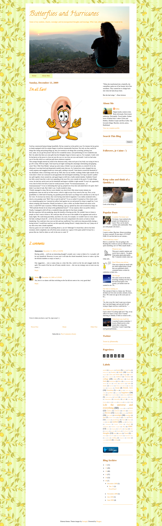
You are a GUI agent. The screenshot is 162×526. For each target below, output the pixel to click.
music (130, 413)
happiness (125, 392)
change (125, 374)
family (105, 386)
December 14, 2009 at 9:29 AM (52, 277)
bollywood (105, 372)
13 (106, 468)
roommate (108, 424)
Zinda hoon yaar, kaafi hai (120, 319)
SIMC (130, 426)
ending (115, 383)
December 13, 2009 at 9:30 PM (53, 251)
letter (126, 402)
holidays (125, 395)
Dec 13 (111, 486)
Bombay (113, 372)
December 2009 (112, 483)
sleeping (114, 429)
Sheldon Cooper (115, 426)
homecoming (108, 397)
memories (117, 411)
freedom (110, 388)
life (130, 402)
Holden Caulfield (112, 395)
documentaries (127, 381)
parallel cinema (112, 417)
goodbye (110, 393)
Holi (120, 395)
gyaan (117, 392)
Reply (36, 270)
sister (108, 429)
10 (106, 477)
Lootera (121, 408)
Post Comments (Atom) (68, 334)
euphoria (122, 383)
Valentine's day (129, 435)
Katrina (105, 402)
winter (128, 438)
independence (124, 397)
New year (109, 415)
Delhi (104, 381)
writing (116, 440)
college (105, 379)
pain (104, 417)
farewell (111, 385)
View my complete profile (111, 128)
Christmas (127, 377)
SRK (131, 429)
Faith (128, 383)
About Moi (46, 76)
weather (107, 438)
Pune (123, 420)
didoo (119, 381)
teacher (113, 431)
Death (128, 379)
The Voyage (116, 275)
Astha (37, 277)
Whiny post (106, 230)
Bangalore (111, 370)
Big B (124, 370)
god (122, 390)
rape (123, 422)
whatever (121, 438)
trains (120, 433)
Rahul (129, 419)
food (104, 388)
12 (106, 471)
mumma (124, 413)
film (130, 385)
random (115, 422)
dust (110, 383)
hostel (116, 397)
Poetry (131, 417)
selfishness (105, 426)
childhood (119, 377)
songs (126, 429)
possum (108, 419)
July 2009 (110, 497)
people (124, 417)
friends (117, 388)
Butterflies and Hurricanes (64, 14)
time (115, 433)
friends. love (128, 388)
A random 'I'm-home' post (120, 217)
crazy (115, 379)
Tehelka (119, 431)
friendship (110, 390)
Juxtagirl (85, 521)
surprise (107, 431)
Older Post (94, 327)
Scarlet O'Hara (118, 424)
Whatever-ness (117, 249)
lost (126, 408)
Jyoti (129, 399)
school (128, 424)
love (131, 408)
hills (104, 395)
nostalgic (128, 415)
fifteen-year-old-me (121, 385)
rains (108, 422)
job (124, 399)
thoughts (106, 433)
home (131, 395)
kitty (110, 402)
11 (106, 474)
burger (104, 374)
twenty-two (111, 435)
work (109, 440)
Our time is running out (110, 289)
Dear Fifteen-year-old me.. (120, 262)
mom (124, 411)
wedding (114, 438)
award (104, 370)
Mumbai (117, 413)
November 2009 (112, 494)
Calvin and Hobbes (114, 374)
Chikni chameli (109, 376)
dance (122, 379)
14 (106, 465)
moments (130, 410)
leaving (121, 402)
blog (129, 370)
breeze (128, 372)
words (104, 440)
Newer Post (34, 327)
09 (106, 481)
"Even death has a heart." (111, 239)
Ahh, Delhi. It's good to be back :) (113, 309)
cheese (131, 374)
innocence (108, 399)
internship (117, 399)
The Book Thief (127, 431)
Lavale (115, 402)
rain (104, 422)
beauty (118, 370)
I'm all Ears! (113, 489)
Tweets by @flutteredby (110, 341)
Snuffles (120, 429)
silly (124, 426)
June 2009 (110, 500)
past (119, 417)
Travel (126, 433)
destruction (112, 381)
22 (104, 300)
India (131, 397)
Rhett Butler (130, 422)
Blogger (98, 521)
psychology (116, 420)
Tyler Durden (119, 435)
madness (109, 411)
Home (34, 76)
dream (104, 383)
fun (117, 390)
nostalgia (118, 415)
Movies (107, 413)
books (121, 372)
